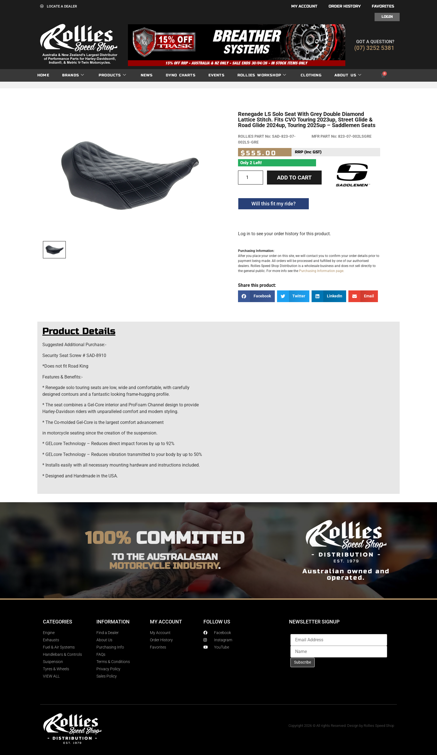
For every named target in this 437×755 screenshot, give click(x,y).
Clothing (311, 75)
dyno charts (181, 75)
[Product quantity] (250, 177)
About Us (348, 75)
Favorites (383, 6)
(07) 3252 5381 (374, 48)
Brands (73, 75)
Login (387, 16)
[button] (256, 296)
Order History (345, 6)
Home (43, 75)
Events (216, 75)
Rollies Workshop (261, 75)
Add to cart (294, 177)
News (147, 75)
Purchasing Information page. (321, 271)
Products (112, 75)
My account (304, 6)
